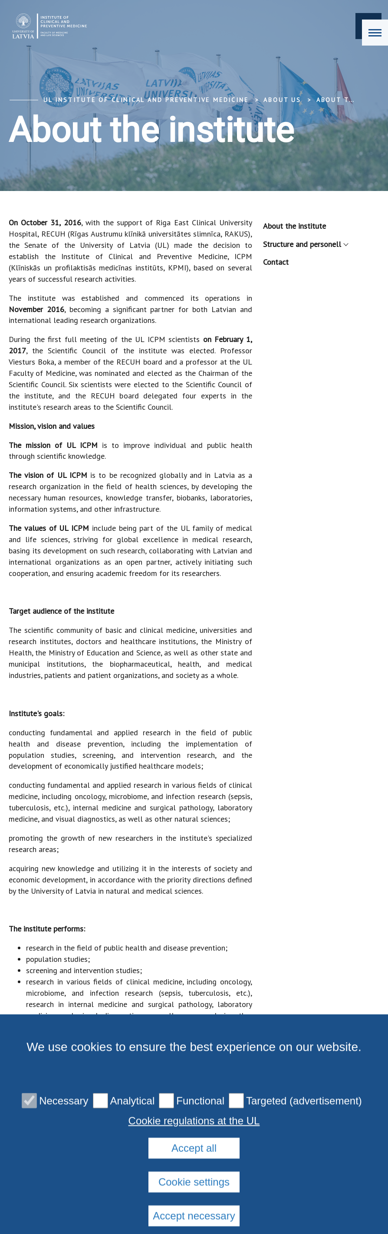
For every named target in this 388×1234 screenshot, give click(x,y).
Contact (276, 262)
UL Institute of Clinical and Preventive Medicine (145, 100)
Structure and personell (305, 244)
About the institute (294, 226)
